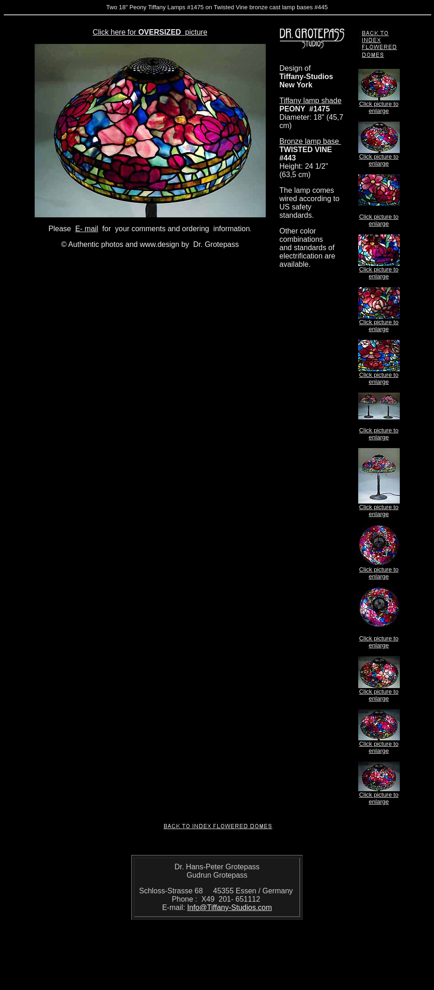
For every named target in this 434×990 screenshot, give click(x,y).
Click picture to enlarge (378, 107)
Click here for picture (149, 32)
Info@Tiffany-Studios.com (229, 907)
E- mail (86, 229)
